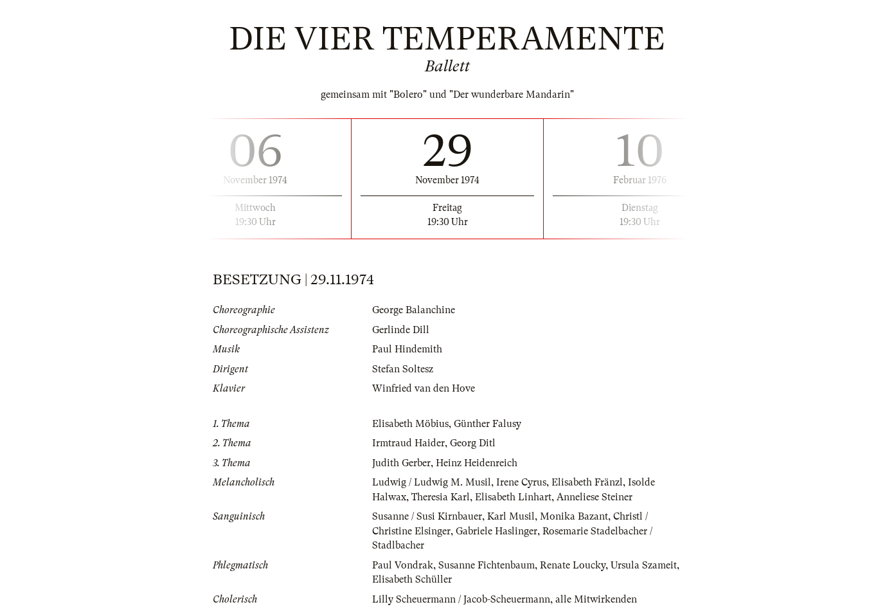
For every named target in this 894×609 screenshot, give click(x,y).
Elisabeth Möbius (410, 424)
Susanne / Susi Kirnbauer (427, 516)
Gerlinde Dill (400, 330)
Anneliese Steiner (594, 497)
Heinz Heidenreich (476, 463)
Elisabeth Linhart (513, 497)
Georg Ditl (473, 443)
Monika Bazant (574, 516)
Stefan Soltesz (402, 369)
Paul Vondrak (402, 565)
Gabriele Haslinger (496, 531)
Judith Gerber (401, 463)
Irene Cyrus (521, 482)
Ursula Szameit (644, 565)
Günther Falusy (487, 424)
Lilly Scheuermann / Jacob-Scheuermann (461, 599)
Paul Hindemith (407, 349)
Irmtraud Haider (408, 443)
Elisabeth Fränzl (587, 482)
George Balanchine (413, 310)
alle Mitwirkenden (596, 599)
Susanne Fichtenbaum (486, 565)
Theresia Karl (440, 497)
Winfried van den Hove (423, 388)
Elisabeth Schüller (412, 579)
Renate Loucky (572, 565)
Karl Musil (511, 516)
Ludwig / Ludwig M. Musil (431, 482)
